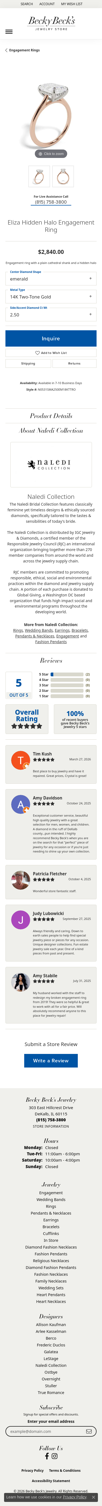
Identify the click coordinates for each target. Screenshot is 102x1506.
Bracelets (80, 630)
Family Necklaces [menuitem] (51, 1281)
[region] (51, 114)
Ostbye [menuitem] (51, 1372)
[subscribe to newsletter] (89, 1431)
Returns (74, 363)
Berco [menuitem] (51, 1338)
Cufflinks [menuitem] (51, 1233)
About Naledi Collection (51, 430)
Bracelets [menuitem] (50, 1226)
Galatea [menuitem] (51, 1351)
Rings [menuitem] (51, 1206)
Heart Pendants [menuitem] (51, 1294)
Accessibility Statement (51, 1481)
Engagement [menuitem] (51, 1192)
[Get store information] (51, 1126)
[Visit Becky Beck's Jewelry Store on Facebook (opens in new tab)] (47, 1456)
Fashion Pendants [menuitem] (51, 1253)
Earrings (62, 630)
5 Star (43, 674)
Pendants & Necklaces (34, 636)
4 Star (43, 679)
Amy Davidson (47, 798)
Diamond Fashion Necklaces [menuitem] (51, 1247)
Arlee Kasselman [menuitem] (51, 1331)
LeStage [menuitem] (51, 1358)
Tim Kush (42, 754)
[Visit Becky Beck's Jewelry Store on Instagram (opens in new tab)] (54, 1456)
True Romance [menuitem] (51, 1392)
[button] (26, 4)
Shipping (28, 363)
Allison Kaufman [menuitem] (51, 1324)
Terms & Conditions (65, 1470)
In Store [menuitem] (51, 1240)
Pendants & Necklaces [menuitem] (51, 1213)
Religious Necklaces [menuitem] (51, 1260)
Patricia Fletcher (50, 873)
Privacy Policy (32, 1470)
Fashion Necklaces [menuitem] (51, 1274)
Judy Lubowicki (48, 913)
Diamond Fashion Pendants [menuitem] (51, 1267)
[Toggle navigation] (9, 29)
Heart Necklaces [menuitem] (51, 1301)
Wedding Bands (39, 630)
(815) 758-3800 (51, 202)
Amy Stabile (45, 975)
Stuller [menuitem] (51, 1385)
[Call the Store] (51, 1119)
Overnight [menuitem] (51, 1378)
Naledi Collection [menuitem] (51, 1365)
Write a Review (51, 1060)
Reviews (51, 660)
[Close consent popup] (93, 1497)
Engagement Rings (24, 50)
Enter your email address (51, 1421)
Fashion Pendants (51, 641)
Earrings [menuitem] (50, 1219)
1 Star (43, 696)
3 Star (43, 685)
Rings (18, 630)
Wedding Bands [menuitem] (50, 1199)
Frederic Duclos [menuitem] (51, 1345)
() (88, 674)
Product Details (51, 415)
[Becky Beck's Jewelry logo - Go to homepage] (51, 23)
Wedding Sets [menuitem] (50, 1287)
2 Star (43, 690)
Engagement (67, 636)
